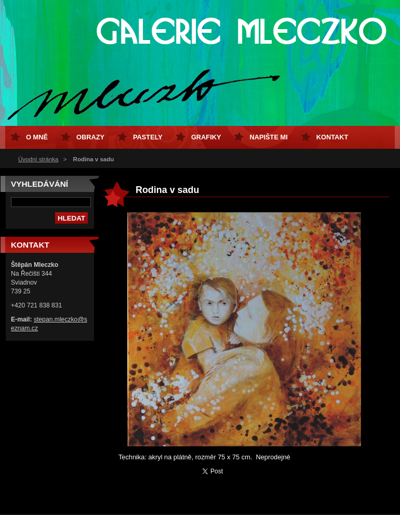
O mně (37, 137)
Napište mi (268, 137)
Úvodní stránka (38, 159)
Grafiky (206, 137)
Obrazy (90, 137)
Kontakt (332, 137)
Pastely (148, 137)
